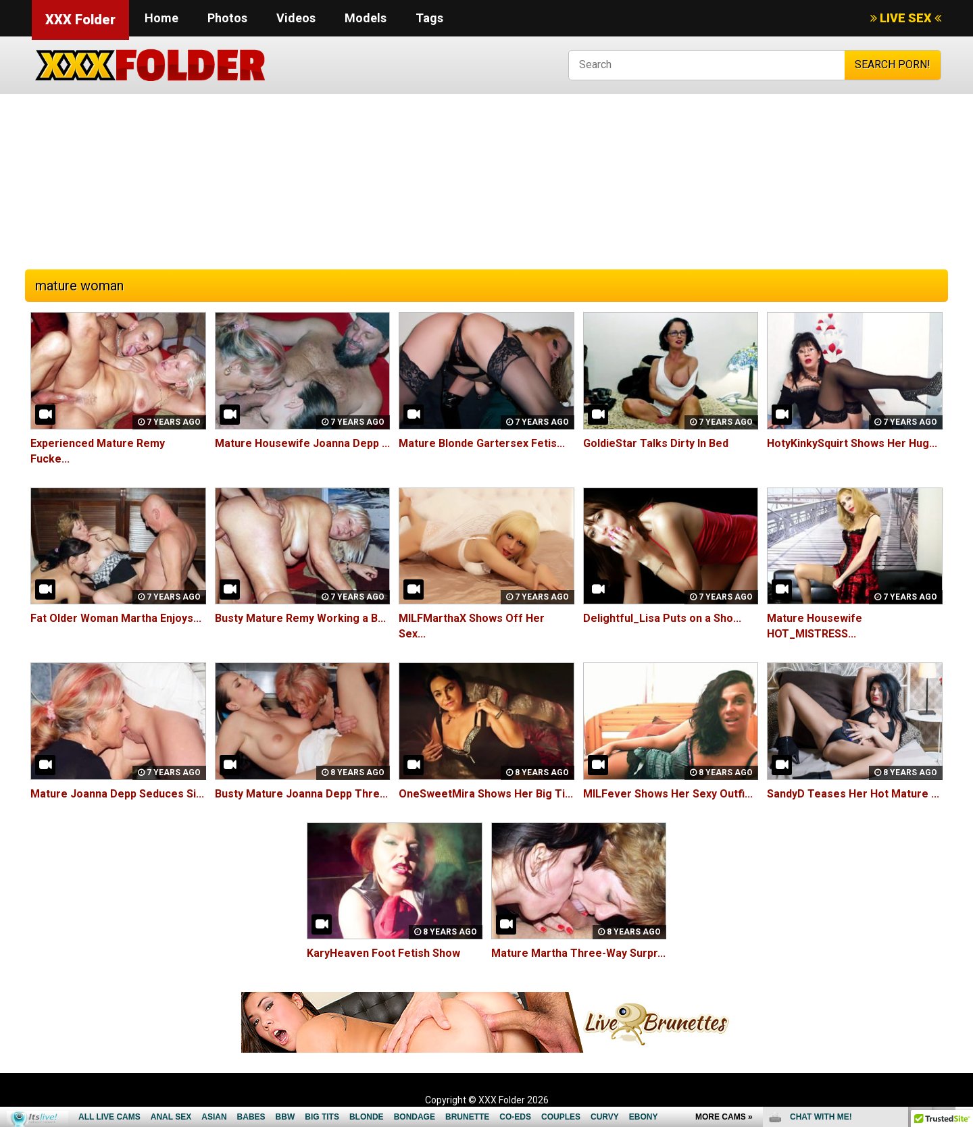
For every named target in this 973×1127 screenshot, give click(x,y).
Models (365, 18)
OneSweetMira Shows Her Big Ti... (486, 793)
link (961, 916)
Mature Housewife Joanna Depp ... (302, 443)
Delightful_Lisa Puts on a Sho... (662, 618)
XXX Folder (80, 19)
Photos (227, 18)
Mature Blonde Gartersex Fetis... (482, 443)
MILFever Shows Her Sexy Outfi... (668, 793)
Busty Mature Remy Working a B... (300, 618)
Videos (296, 18)
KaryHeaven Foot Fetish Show (383, 953)
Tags (429, 18)
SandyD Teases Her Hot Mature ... (853, 793)
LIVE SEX (905, 18)
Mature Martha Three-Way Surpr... (578, 953)
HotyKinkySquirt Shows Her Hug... (852, 443)
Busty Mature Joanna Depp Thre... (301, 793)
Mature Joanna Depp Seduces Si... (117, 793)
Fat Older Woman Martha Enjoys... (115, 618)
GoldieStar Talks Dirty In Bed (655, 443)
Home (161, 18)
